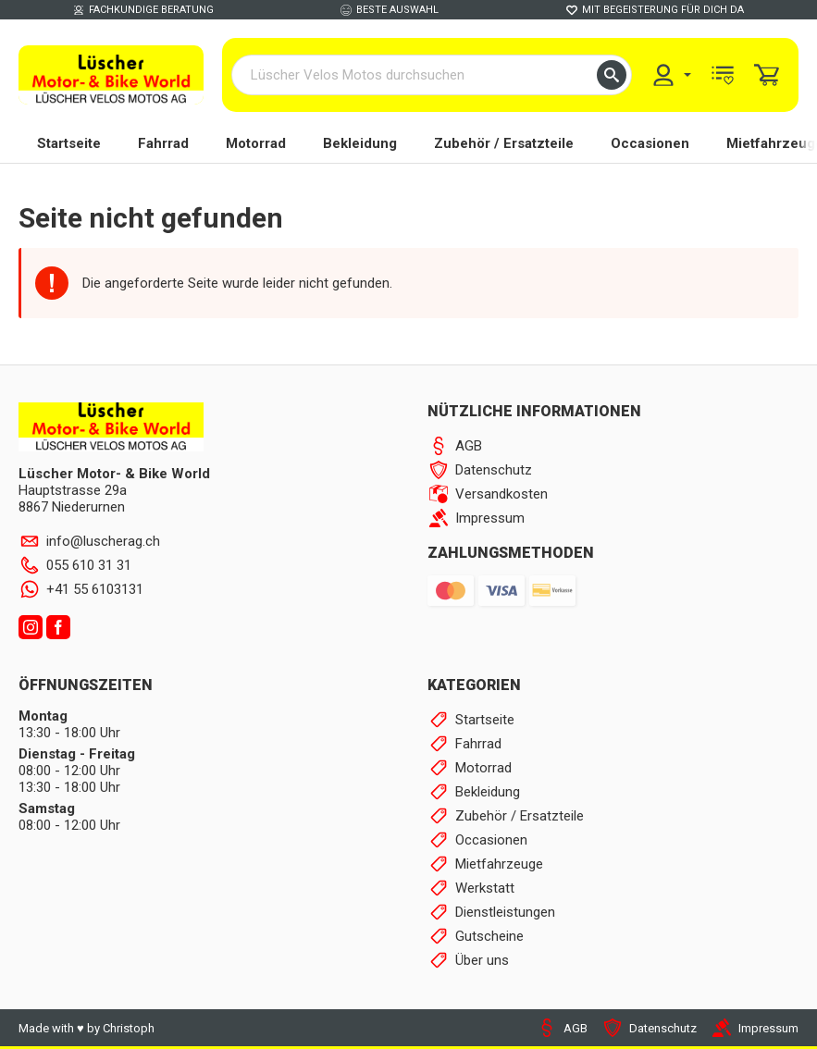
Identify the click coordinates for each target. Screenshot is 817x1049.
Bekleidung (360, 143)
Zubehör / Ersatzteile (504, 143)
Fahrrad (163, 143)
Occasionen (650, 143)
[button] (611, 75)
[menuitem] (670, 75)
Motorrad (256, 143)
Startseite (69, 143)
